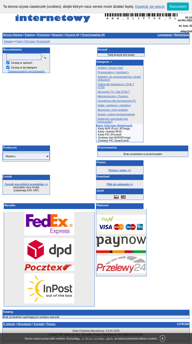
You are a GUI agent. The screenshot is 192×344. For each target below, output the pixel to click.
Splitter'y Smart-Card (110, 67)
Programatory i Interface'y (113, 72)
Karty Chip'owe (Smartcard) (33, 41)
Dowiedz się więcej (149, 6)
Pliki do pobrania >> (120, 184)
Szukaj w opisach (21, 62)
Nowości (57, 34)
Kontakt (39, 324)
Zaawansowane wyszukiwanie (26, 71)
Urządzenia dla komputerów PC (117, 100)
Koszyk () (72, 34)
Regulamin (25, 324)
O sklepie (9, 324)
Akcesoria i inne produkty (113, 109)
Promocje (43, 34)
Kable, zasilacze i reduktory (114, 105)
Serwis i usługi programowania (116, 114)
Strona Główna (12, 34)
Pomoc (51, 324)
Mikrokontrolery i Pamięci (113, 96)
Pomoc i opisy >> (119, 170)
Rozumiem (178, 6)
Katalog (30, 34)
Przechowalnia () (93, 34)
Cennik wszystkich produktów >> (26, 184)
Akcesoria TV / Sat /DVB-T (114, 91)
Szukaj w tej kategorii (24, 67)
